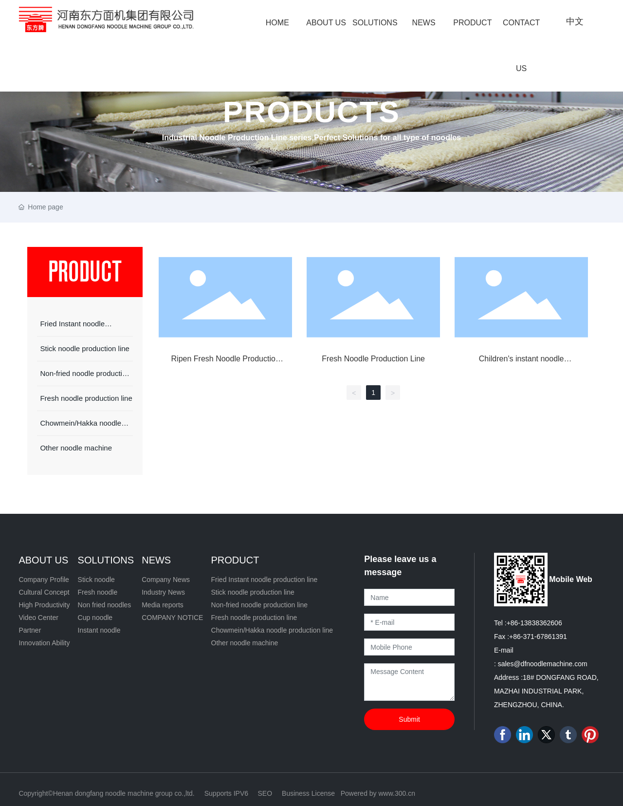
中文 (575, 21)
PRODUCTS (311, 112)
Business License (308, 793)
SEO (264, 793)
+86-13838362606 (534, 623)
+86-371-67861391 (538, 636)
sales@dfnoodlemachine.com (542, 664)
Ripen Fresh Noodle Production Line (225, 363)
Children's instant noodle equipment (521, 363)
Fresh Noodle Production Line (373, 359)
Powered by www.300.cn (378, 793)
